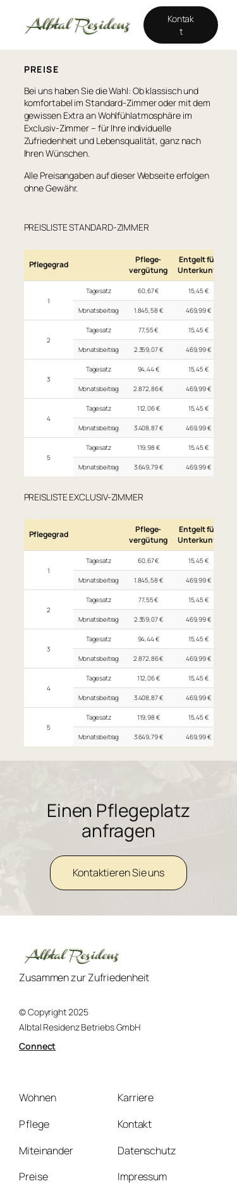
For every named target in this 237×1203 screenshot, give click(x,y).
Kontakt (180, 25)
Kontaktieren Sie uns (118, 873)
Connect (37, 1046)
